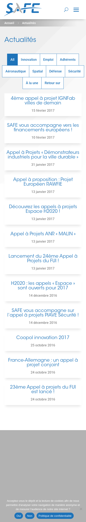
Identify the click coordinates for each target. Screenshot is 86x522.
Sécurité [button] (74, 71)
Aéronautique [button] (15, 71)
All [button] (12, 60)
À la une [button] (32, 83)
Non (29, 515)
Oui (18, 515)
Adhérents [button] (68, 60)
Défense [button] (55, 71)
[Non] (81, 509)
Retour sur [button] (52, 83)
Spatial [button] (37, 71)
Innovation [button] (29, 60)
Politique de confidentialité (55, 515)
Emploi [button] (48, 60)
